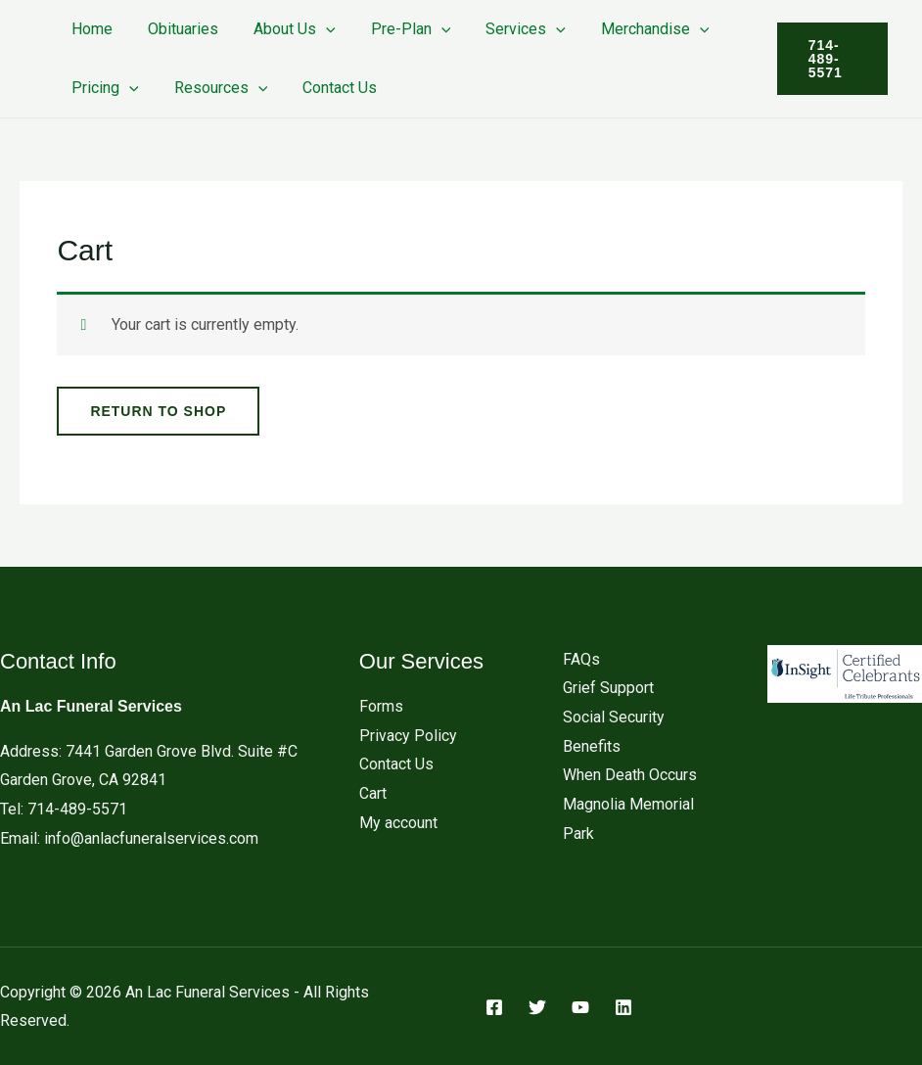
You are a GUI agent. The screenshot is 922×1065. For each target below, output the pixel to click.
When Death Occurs (630, 774)
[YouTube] (580, 1007)
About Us (285, 29)
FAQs (581, 659)
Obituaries (177, 29)
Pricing (103, 87)
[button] (316, 29)
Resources (215, 87)
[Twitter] (537, 1007)
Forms (381, 706)
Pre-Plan (397, 29)
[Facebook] (494, 1007)
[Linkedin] (623, 1007)
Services (508, 29)
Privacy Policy (408, 735)
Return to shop (158, 411)
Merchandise (633, 29)
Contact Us (330, 87)
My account (398, 822)
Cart (373, 793)
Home (90, 29)
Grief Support (608, 687)
